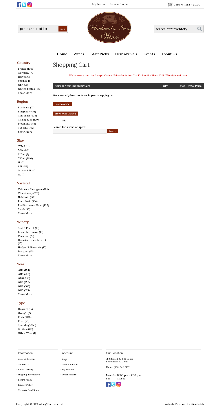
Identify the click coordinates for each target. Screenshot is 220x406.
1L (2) (21, 162)
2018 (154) (24, 270)
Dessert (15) (25, 309)
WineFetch (197, 404)
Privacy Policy (25, 384)
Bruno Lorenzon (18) (30, 232)
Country (23, 63)
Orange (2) (24, 313)
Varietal (23, 183)
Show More (25, 92)
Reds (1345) (25, 317)
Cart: (187, 4)
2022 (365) (24, 286)
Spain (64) (24, 80)
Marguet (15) (26, 251)
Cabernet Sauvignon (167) (33, 189)
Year (20, 264)
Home (62, 54)
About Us (167, 54)
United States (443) (29, 88)
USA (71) (23, 84)
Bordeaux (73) (26, 107)
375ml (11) (24, 146)
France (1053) (26, 68)
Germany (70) (26, 72)
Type (21, 303)
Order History (69, 374)
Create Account (70, 364)
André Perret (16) (28, 228)
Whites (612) (25, 329)
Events (149, 54)
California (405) (27, 115)
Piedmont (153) (27, 123)
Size (20, 140)
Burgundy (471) (27, 111)
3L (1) (21, 174)
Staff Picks (100, 54)
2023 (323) (24, 290)
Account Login (119, 4)
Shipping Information (29, 374)
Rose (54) (23, 321)
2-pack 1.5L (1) (26, 170)
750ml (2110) (25, 158)
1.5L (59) (23, 166)
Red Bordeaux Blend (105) (33, 205)
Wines (77, 54)
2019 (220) (24, 274)
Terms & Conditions (28, 390)
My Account (99, 4)
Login (65, 359)
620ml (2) (23, 154)
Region (22, 101)
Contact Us (24, 364)
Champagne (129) (28, 119)
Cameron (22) (26, 236)
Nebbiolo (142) (26, 197)
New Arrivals (126, 54)
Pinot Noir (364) (28, 201)
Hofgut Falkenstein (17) (32, 247)
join (62, 29)
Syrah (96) (24, 209)
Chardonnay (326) (28, 193)
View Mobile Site (26, 359)
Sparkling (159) (27, 325)
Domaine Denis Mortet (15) (32, 241)
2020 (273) (24, 278)
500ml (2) (23, 150)
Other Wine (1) (27, 333)
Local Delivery (25, 369)
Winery (23, 222)
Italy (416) (24, 76)
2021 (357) (24, 282)
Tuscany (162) (26, 127)
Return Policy (25, 379)
